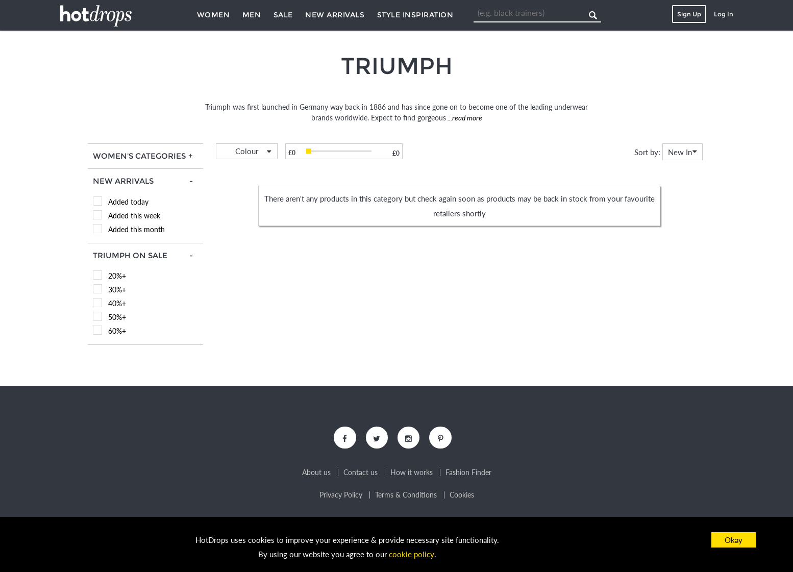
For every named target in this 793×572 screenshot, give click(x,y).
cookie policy (411, 554)
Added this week (134, 215)
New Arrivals (334, 14)
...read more (464, 117)
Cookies (462, 496)
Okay (733, 539)
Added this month (136, 229)
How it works (411, 473)
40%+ (117, 303)
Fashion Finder (468, 473)
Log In (723, 14)
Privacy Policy (340, 496)
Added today (128, 201)
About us (316, 473)
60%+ (117, 331)
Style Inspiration (415, 14)
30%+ (117, 289)
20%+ (117, 275)
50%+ (117, 317)
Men (251, 14)
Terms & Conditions (406, 496)
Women (213, 14)
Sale (283, 14)
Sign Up (689, 14)
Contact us (360, 473)
